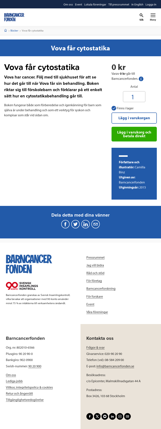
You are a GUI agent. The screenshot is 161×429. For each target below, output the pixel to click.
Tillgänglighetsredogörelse (25, 400)
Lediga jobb (14, 381)
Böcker (14, 30)
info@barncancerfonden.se (115, 366)
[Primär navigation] (153, 17)
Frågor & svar (95, 347)
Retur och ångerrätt (19, 393)
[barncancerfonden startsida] (14, 17)
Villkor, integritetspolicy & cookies (29, 387)
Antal (134, 86)
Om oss (11, 375)
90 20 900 (34, 366)
